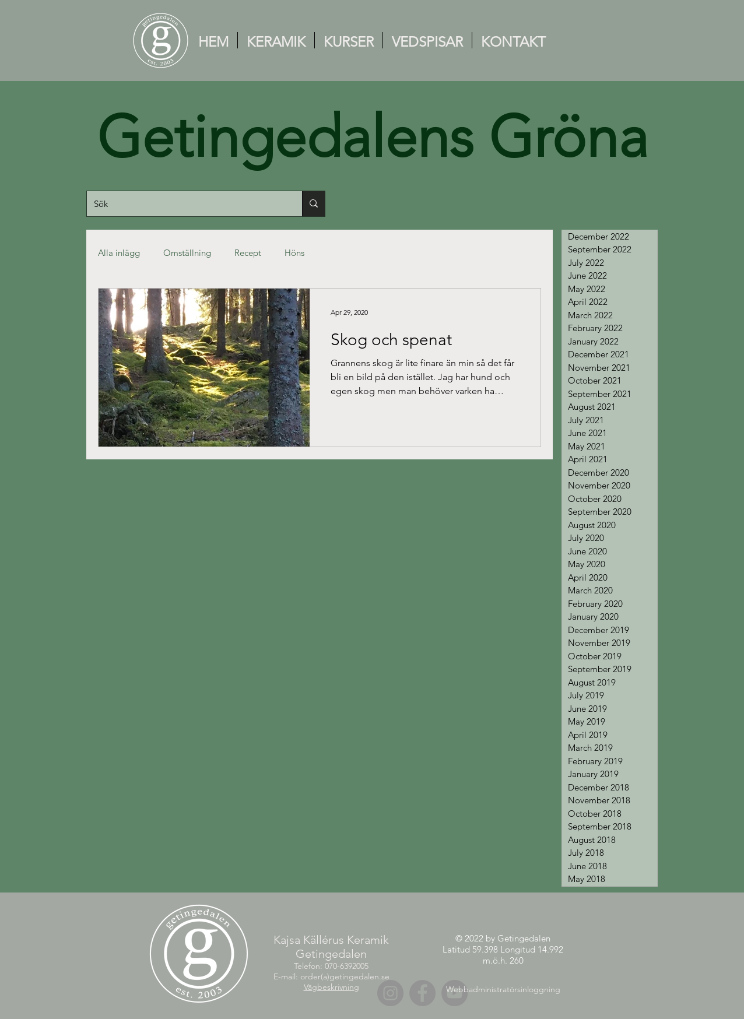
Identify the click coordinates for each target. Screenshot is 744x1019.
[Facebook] (422, 993)
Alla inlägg (119, 252)
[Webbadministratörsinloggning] (503, 990)
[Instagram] (390, 993)
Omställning (187, 252)
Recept (247, 252)
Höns (294, 252)
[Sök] (186, 203)
